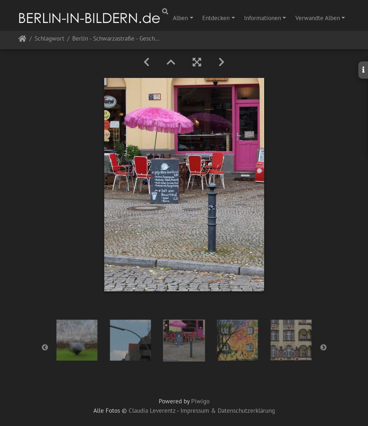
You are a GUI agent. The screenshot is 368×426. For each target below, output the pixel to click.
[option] (77, 340)
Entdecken (216, 18)
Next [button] (323, 347)
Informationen (262, 18)
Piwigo (200, 401)
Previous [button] (45, 347)
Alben (180, 18)
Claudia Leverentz (152, 411)
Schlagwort (49, 39)
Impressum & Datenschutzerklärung (227, 411)
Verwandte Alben (317, 18)
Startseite (22, 40)
